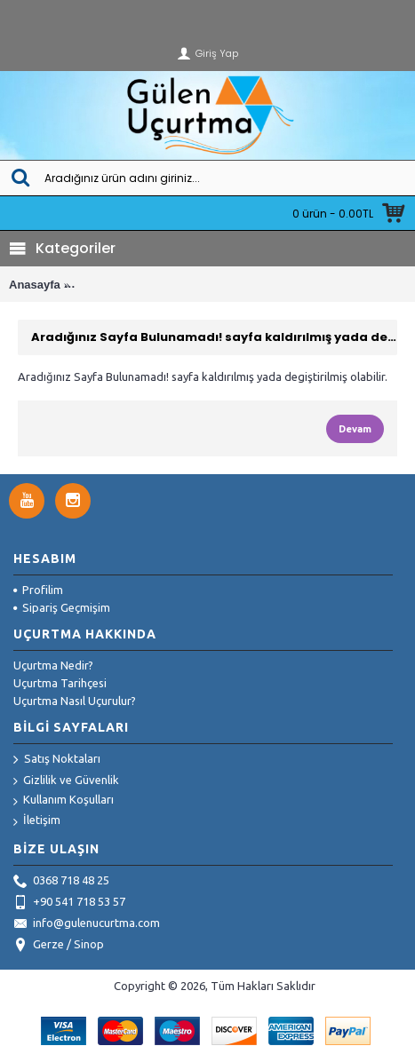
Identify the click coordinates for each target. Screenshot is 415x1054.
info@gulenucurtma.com (86, 924)
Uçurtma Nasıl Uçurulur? (74, 700)
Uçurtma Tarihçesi (60, 683)
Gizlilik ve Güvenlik (66, 781)
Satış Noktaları (56, 760)
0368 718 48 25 (61, 882)
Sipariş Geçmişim (61, 607)
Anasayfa (34, 284)
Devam (355, 429)
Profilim (38, 589)
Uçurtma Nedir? (53, 665)
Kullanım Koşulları (63, 800)
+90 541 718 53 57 (69, 903)
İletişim (36, 820)
